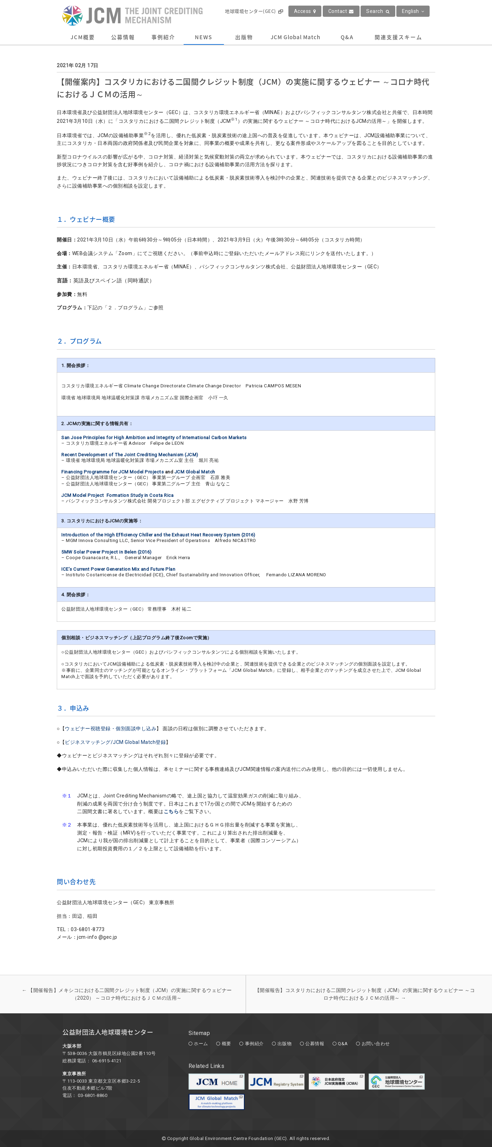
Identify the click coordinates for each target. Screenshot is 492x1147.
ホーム (201, 1043)
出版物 (244, 37)
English (413, 11)
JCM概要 (82, 37)
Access (305, 11)
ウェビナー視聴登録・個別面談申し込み (110, 728)
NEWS (203, 37)
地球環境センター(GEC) (254, 11)
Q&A (347, 37)
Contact (341, 11)
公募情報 (123, 37)
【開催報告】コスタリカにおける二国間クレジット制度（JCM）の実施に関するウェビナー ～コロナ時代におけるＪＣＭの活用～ (365, 994)
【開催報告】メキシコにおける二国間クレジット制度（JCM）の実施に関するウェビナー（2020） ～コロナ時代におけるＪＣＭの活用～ (127, 994)
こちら (171, 811)
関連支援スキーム (398, 37)
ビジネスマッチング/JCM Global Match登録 (115, 742)
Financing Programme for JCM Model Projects (112, 471)
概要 (226, 1043)
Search (378, 11)
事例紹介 (163, 37)
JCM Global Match (295, 37)
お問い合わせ (376, 1043)
